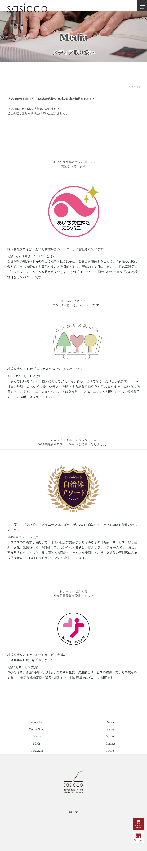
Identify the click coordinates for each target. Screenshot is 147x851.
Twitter (110, 750)
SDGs (36, 743)
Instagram (37, 750)
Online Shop (36, 729)
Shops (110, 729)
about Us (36, 722)
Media (37, 736)
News (110, 722)
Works (110, 736)
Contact (110, 743)
